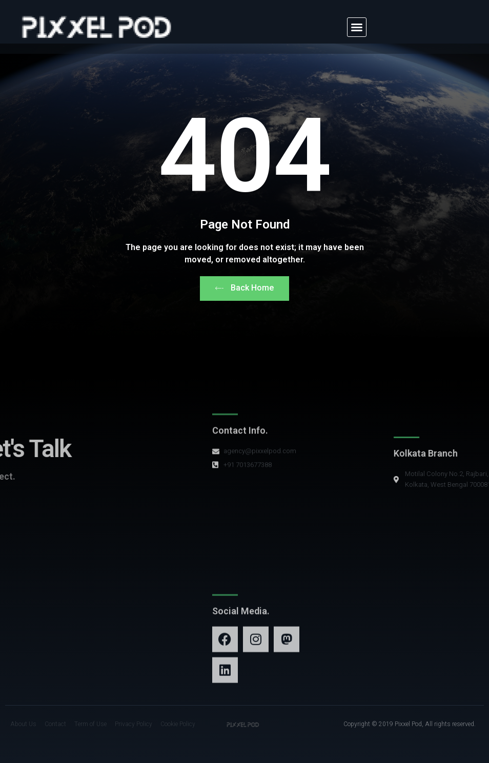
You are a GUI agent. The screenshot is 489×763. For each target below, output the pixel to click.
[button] (356, 27)
